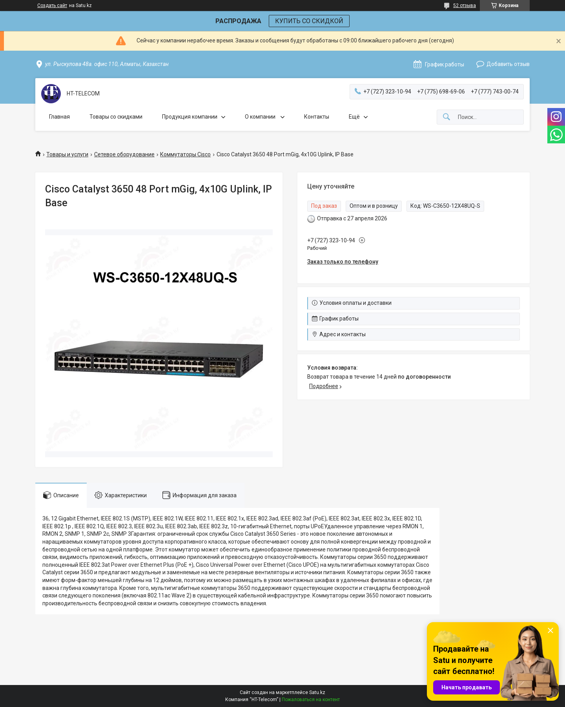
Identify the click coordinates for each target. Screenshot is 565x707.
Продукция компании (189, 117)
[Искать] (446, 117)
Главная (59, 117)
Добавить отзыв (508, 64)
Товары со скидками (115, 117)
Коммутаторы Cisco (185, 154)
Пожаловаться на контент (311, 699)
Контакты (316, 117)
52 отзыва (464, 5)
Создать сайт (52, 5)
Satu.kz (317, 692)
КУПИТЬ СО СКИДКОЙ (309, 21)
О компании (261, 117)
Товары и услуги (67, 154)
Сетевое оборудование (124, 154)
